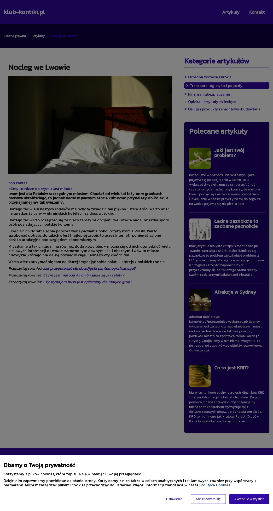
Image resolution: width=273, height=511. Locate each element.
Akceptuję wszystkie (249, 499)
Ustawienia (174, 499)
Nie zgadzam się (208, 499)
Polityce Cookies (215, 485)
